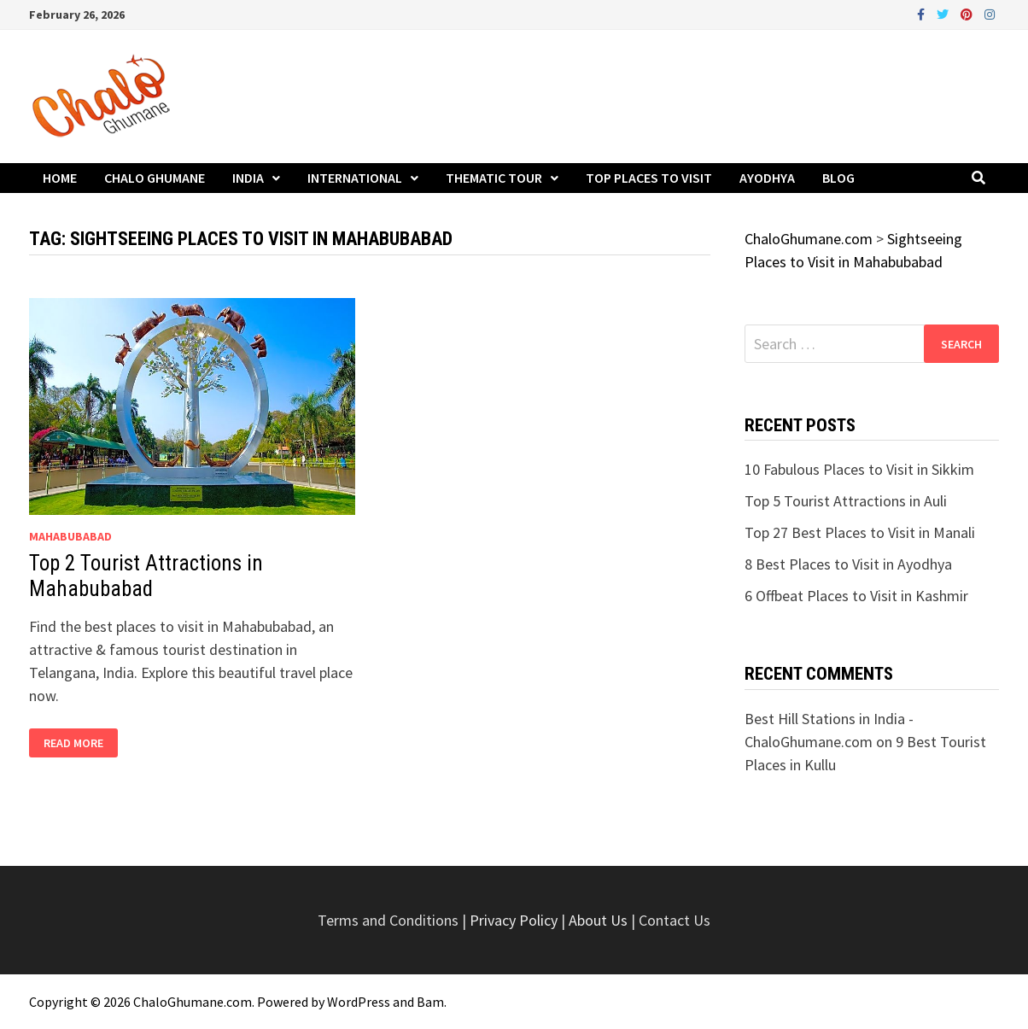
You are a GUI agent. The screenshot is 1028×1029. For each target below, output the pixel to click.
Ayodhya (767, 177)
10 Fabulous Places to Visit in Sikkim (859, 469)
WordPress (358, 1001)
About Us (598, 920)
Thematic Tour (494, 177)
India (248, 177)
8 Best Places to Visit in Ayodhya (848, 564)
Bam (430, 1001)
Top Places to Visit (649, 177)
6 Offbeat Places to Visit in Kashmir (856, 595)
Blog (838, 177)
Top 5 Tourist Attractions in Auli (846, 501)
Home (60, 177)
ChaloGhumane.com (192, 1001)
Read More (80, 743)
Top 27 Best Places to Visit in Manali (860, 532)
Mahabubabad (70, 536)
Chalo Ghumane (154, 177)
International (354, 177)
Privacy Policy (515, 920)
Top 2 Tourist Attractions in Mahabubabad (146, 576)
